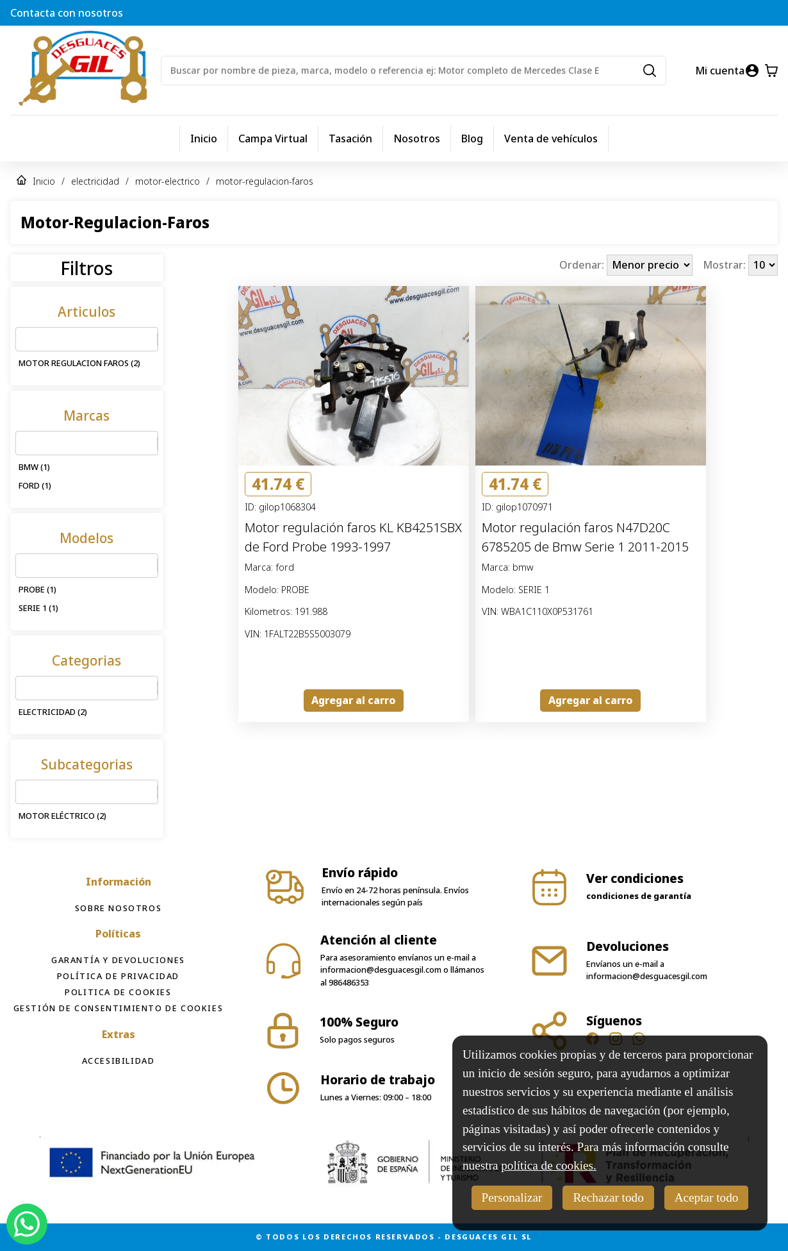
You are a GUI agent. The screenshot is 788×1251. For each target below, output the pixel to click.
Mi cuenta (719, 70)
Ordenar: (583, 265)
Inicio (203, 138)
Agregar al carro (353, 700)
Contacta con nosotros (66, 13)
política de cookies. (548, 1165)
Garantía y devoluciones (118, 960)
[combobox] (23, 339)
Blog (472, 138)
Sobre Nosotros (118, 908)
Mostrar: (725, 265)
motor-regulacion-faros (264, 181)
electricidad (95, 181)
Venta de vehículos (551, 138)
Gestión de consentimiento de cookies (118, 1008)
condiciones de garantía (638, 896)
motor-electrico (167, 181)
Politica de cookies (118, 992)
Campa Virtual (273, 138)
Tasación (350, 138)
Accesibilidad (118, 1060)
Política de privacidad (118, 976)
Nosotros (416, 138)
